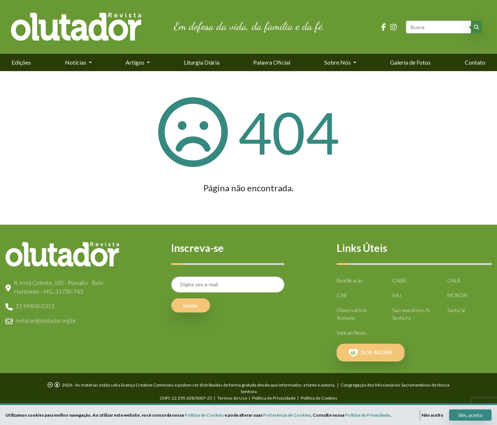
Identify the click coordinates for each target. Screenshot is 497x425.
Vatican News (351, 333)
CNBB (399, 280)
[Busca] (439, 27)
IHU (396, 295)
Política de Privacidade (274, 398)
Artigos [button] (135, 62)
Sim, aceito (470, 415)
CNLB (453, 280)
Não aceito (432, 415)
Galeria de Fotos (410, 62)
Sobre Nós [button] (338, 62)
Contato (475, 62)
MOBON (457, 295)
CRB (342, 295)
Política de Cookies (319, 398)
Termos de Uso (232, 398)
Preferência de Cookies (287, 415)
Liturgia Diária (201, 62)
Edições (21, 62)
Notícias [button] (76, 62)
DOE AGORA (371, 353)
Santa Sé (456, 310)
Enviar (190, 305)
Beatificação (350, 280)
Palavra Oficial (271, 62)
